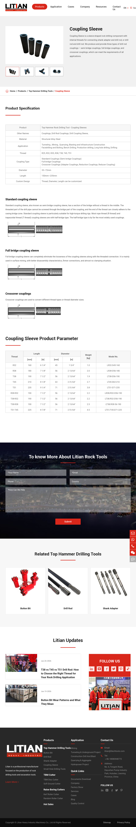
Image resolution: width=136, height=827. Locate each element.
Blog (73, 799)
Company (85, 6)
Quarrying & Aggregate (81, 760)
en (125, 8)
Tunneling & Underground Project (86, 752)
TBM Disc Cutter (51, 779)
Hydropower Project (80, 764)
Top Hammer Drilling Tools (41, 91)
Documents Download (81, 779)
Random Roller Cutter (53, 798)
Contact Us (117, 8)
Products (39, 6)
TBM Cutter (49, 775)
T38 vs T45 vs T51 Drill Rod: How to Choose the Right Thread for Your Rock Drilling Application (60, 673)
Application (56, 6)
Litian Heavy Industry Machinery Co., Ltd (35, 822)
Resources (101, 6)
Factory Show (77, 787)
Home (12, 91)
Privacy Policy (123, 822)
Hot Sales (48, 804)
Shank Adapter (110, 608)
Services (75, 791)
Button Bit (25, 608)
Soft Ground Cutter (52, 784)
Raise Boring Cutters (54, 789)
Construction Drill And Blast (83, 756)
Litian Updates (68, 640)
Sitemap (107, 822)
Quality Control (77, 803)
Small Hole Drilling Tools (54, 769)
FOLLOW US (107, 785)
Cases (71, 6)
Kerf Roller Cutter (51, 794)
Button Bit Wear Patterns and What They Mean (60, 702)
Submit (68, 521)
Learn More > (12, 782)
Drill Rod (68, 608)
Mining (74, 748)
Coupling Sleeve (62, 91)
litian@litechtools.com (114, 751)
